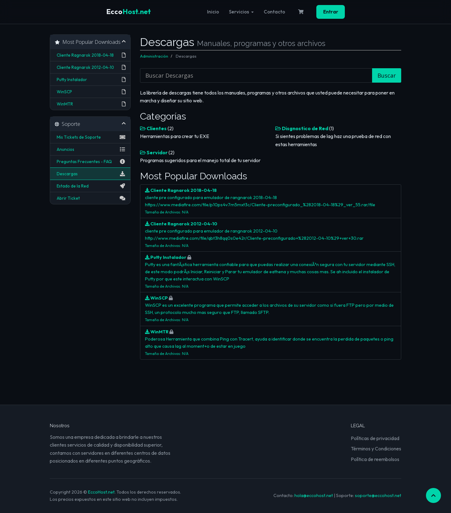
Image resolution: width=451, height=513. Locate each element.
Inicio (213, 12)
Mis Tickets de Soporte (90, 137)
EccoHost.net (101, 492)
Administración (154, 56)
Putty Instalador (90, 79)
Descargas (90, 173)
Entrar (330, 12)
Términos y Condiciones (376, 448)
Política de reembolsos (375, 459)
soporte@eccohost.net (378, 495)
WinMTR (90, 104)
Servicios (241, 12)
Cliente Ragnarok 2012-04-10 (90, 67)
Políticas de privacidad (375, 438)
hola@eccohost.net (313, 495)
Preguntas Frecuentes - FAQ (90, 161)
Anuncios (90, 149)
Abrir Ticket (90, 198)
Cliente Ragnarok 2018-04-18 (90, 55)
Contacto (274, 12)
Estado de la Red (90, 186)
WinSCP (90, 91)
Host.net (128, 11)
